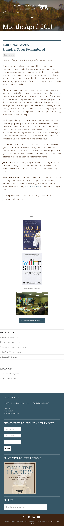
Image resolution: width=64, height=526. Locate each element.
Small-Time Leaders (9, 379)
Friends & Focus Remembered (24, 49)
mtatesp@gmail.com (13, 413)
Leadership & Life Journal (16, 45)
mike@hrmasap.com (33, 186)
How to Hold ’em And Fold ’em (12, 342)
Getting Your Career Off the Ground (14, 347)
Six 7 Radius (51, 521)
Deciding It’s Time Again (10, 357)
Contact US (7, 408)
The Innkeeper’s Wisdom (10, 337)
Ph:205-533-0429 (8, 411)
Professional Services (32, 320)
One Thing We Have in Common (13, 352)
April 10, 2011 (9, 55)
